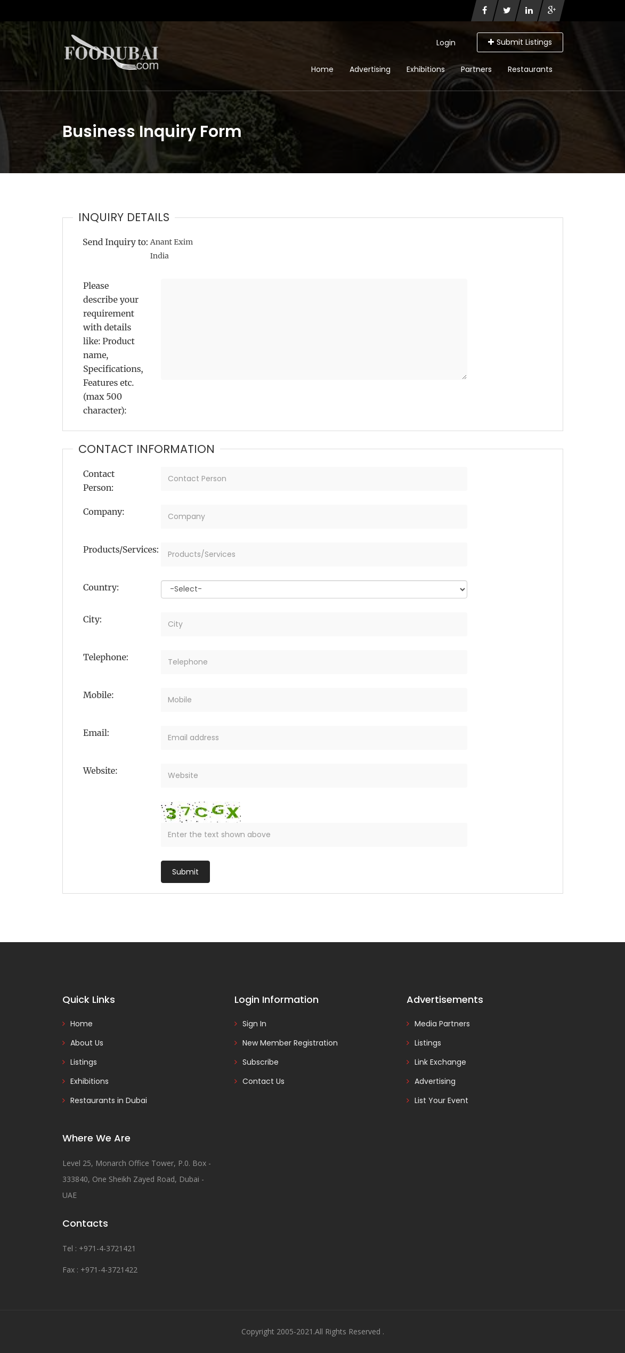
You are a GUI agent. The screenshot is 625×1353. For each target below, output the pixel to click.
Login (446, 42)
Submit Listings (520, 42)
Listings (83, 1062)
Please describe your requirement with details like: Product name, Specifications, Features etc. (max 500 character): (113, 348)
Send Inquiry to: (115, 242)
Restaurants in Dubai (108, 1100)
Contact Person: (99, 480)
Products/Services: (118, 549)
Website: (100, 770)
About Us (86, 1043)
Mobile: (98, 695)
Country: (101, 587)
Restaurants (530, 69)
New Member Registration (290, 1043)
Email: (96, 732)
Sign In (254, 1023)
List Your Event (441, 1100)
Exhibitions (426, 69)
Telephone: (105, 657)
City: (92, 619)
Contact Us (263, 1081)
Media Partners (442, 1023)
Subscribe (260, 1062)
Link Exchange (440, 1062)
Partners (476, 69)
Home (322, 69)
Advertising (370, 69)
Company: (103, 511)
